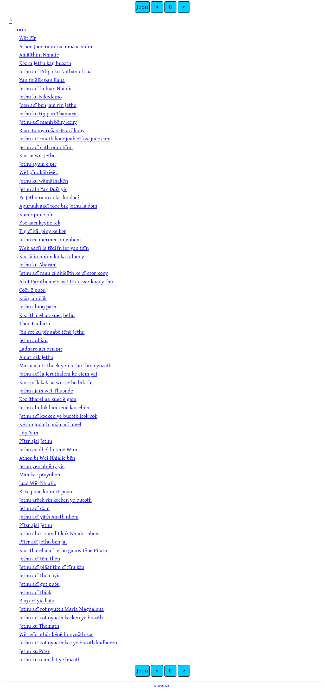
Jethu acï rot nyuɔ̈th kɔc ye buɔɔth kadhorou (68, 642)
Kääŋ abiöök (33, 298)
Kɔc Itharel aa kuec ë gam (48, 399)
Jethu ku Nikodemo (40, 96)
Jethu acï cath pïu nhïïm (46, 147)
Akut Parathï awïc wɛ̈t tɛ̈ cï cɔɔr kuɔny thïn (66, 281)
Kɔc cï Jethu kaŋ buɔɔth (45, 63)
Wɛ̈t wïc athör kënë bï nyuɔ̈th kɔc (56, 634)
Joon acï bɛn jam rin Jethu (48, 105)
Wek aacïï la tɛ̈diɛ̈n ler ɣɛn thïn (54, 248)
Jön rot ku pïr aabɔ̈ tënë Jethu (52, 332)
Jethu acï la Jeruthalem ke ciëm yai (58, 374)
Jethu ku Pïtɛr (34, 651)
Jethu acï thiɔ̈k (35, 592)
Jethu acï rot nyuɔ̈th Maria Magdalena (61, 609)
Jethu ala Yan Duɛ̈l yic (43, 189)
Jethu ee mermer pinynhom (50, 239)
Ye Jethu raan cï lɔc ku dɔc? (49, 197)
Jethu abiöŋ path (37, 306)
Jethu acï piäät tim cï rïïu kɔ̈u (51, 567)
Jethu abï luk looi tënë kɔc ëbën (54, 407)
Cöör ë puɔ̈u (32, 290)
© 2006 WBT (162, 686)
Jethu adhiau (33, 340)
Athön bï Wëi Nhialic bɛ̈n (47, 458)
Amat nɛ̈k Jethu (36, 357)
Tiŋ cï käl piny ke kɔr (42, 231)
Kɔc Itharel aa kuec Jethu (47, 315)
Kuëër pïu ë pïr (36, 214)
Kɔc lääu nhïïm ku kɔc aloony (51, 256)
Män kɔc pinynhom (40, 474)
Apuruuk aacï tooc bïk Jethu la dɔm (58, 206)
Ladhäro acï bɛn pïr (40, 349)
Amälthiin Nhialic (39, 55)
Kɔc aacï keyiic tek (39, 223)
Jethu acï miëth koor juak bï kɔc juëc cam (65, 138)
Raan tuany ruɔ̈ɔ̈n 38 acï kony (52, 130)
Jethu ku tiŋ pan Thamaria (48, 113)
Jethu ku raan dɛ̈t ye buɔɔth (49, 659)
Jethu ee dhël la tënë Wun (48, 449)
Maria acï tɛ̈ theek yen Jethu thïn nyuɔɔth (65, 365)
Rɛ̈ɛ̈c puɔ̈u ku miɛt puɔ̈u (45, 491)
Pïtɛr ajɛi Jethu (35, 441)
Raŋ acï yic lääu (36, 600)
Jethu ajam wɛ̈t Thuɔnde (46, 391)
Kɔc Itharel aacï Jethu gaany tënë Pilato (63, 550)
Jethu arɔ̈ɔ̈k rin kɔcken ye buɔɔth (55, 500)
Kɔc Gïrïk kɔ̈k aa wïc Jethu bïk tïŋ (56, 382)
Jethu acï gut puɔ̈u (39, 584)
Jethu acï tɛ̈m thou (39, 558)
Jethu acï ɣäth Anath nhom (49, 517)
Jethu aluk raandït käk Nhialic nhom (59, 533)
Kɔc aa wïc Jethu (37, 155)
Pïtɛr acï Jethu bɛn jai (43, 542)
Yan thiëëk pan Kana (42, 80)
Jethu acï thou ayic (40, 575)
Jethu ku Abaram (38, 264)
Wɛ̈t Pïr (27, 38)
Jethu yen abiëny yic (42, 466)
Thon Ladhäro (34, 323)
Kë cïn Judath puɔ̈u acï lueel (50, 424)
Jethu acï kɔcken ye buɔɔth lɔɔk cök (58, 416)
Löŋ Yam (28, 432)
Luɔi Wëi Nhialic (37, 483)
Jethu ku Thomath (39, 626)
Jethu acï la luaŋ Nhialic (46, 88)
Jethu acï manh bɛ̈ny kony (48, 122)
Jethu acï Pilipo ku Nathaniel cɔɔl (56, 71)
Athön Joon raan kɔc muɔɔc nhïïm (56, 46)
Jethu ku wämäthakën (43, 181)
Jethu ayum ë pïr (37, 164)
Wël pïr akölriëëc (38, 172)
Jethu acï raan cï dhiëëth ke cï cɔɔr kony (63, 273)
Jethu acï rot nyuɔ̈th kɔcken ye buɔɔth (61, 617)
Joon (142, 6)
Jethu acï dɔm (34, 508)
